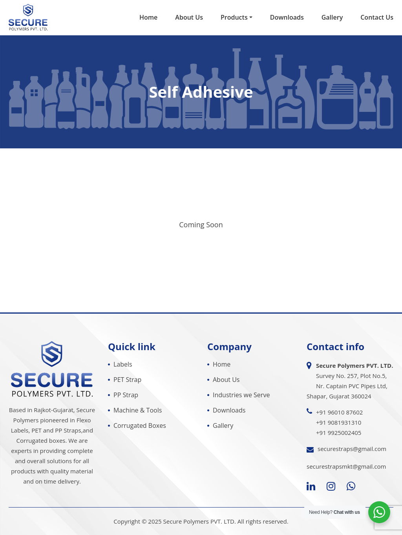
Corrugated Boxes (139, 425)
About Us (189, 17)
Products (234, 17)
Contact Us (376, 17)
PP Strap (125, 395)
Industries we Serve (241, 395)
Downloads (287, 17)
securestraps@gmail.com (352, 449)
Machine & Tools (137, 410)
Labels (122, 364)
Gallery (332, 17)
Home (148, 17)
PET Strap (127, 379)
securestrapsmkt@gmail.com (346, 466)
